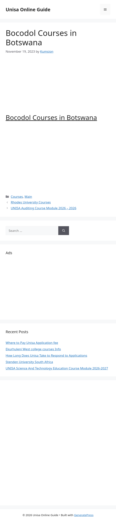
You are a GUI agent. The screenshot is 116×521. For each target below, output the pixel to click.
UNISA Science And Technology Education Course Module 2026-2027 (57, 368)
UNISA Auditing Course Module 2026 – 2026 (43, 208)
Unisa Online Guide (28, 9)
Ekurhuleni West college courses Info (33, 349)
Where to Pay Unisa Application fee (32, 343)
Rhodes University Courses (31, 202)
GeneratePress (83, 515)
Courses (17, 196)
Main (28, 196)
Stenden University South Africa (29, 362)
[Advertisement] (58, 87)
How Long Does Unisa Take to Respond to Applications (46, 355)
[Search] (63, 230)
